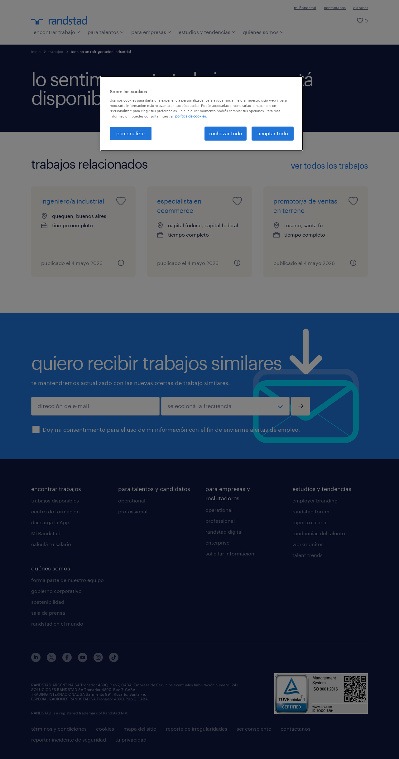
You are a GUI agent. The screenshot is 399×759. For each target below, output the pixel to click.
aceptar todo (272, 133)
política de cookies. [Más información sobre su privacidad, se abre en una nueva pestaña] (191, 116)
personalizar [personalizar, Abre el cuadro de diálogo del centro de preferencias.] (130, 133)
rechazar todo (225, 133)
